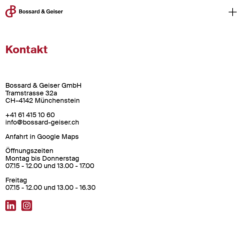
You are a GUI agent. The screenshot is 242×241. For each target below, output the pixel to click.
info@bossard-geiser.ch (42, 122)
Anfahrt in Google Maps (42, 136)
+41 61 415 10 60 (30, 114)
